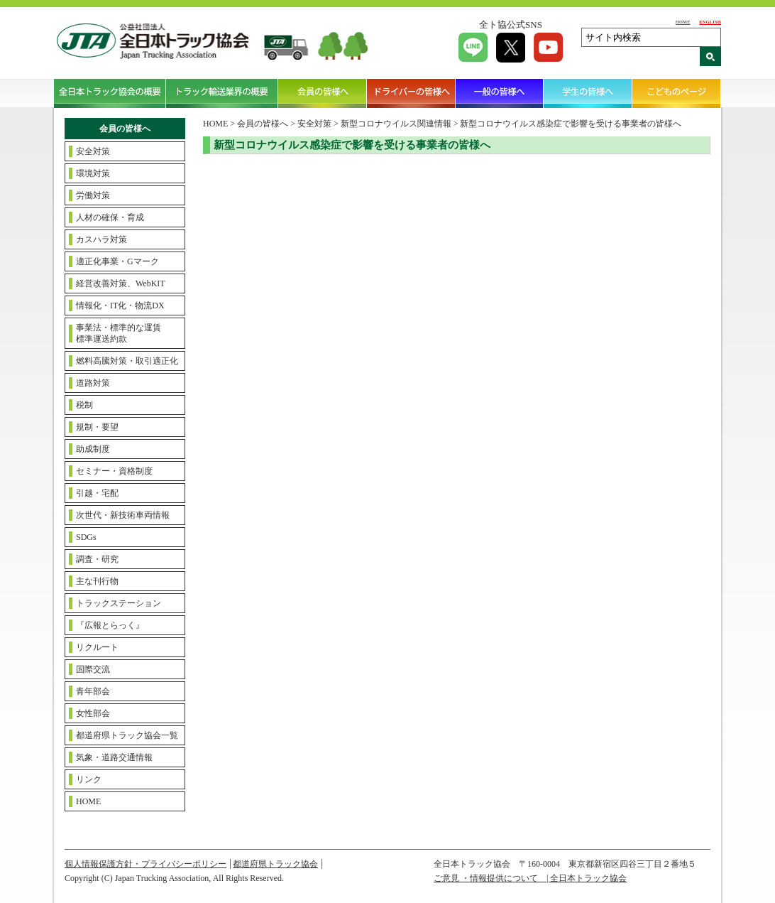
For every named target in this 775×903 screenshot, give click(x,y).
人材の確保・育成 (110, 217)
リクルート (97, 647)
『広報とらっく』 (110, 625)
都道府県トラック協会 (275, 864)
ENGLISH (710, 21)
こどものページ (676, 93)
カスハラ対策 (101, 239)
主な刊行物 (97, 581)
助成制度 (93, 449)
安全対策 (93, 151)
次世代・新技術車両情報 (123, 515)
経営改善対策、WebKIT (120, 283)
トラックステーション (118, 603)
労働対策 (93, 195)
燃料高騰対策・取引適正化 (127, 361)
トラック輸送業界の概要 (222, 93)
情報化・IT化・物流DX (120, 305)
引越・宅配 (97, 493)
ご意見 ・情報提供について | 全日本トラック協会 (530, 878)
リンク (88, 779)
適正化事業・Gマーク (117, 261)
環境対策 (93, 173)
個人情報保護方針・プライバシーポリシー (145, 864)
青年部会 (93, 691)
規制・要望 (97, 427)
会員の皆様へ (322, 93)
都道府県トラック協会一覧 (127, 735)
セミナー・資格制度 (114, 471)
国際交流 (93, 669)
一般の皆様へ (500, 93)
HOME (683, 21)
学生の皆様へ (588, 93)
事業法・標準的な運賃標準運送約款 (118, 333)
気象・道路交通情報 (114, 757)
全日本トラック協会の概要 (110, 93)
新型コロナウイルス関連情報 (396, 124)
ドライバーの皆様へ (411, 93)
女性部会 (93, 713)
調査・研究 (97, 559)
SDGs (86, 537)
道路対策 (93, 383)
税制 (84, 405)
